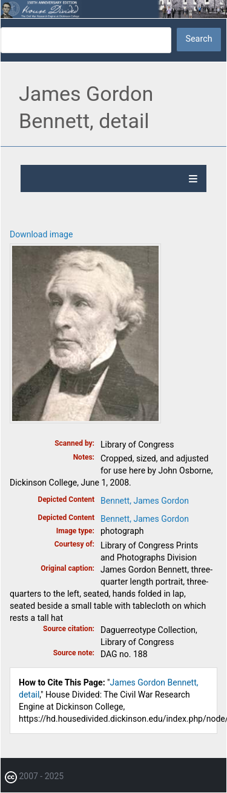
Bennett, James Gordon (144, 501)
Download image (41, 234)
